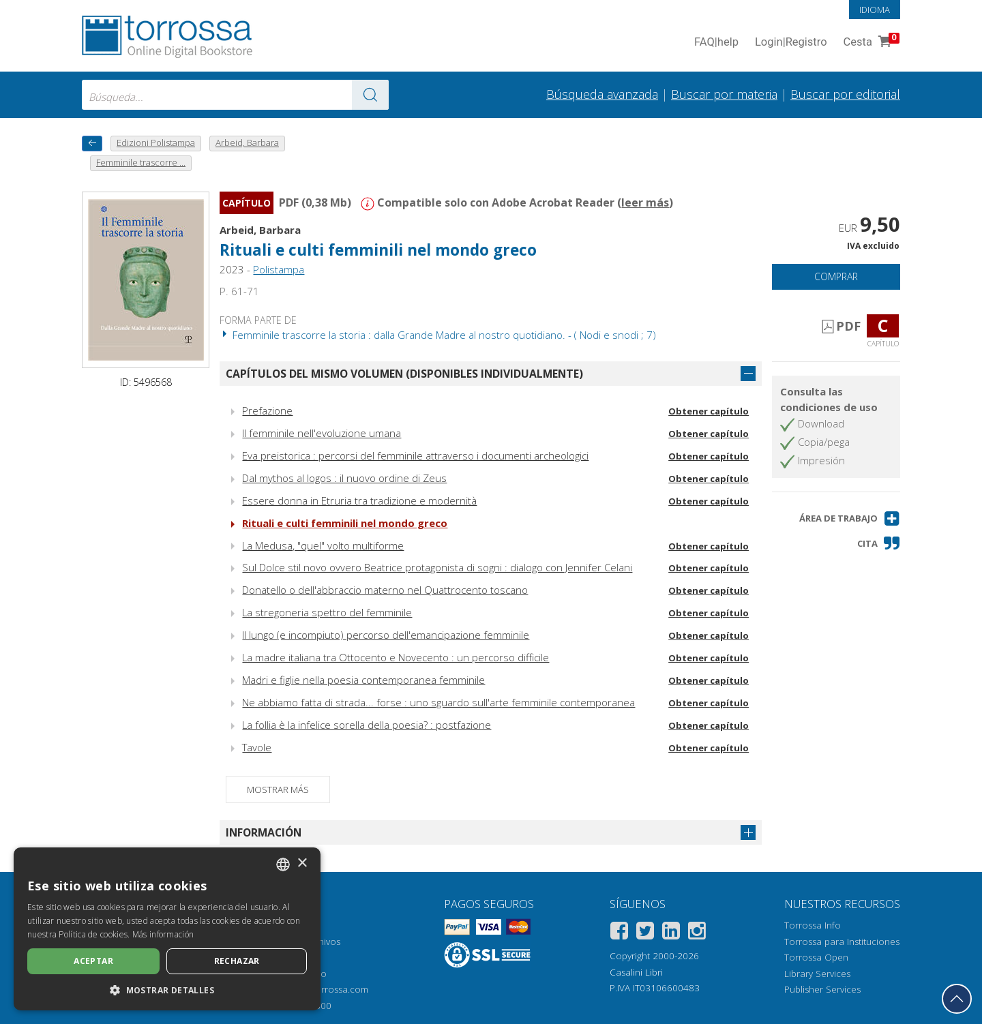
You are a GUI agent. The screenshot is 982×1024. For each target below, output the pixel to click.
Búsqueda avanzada (602, 94)
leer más (645, 202)
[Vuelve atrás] (92, 143)
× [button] (302, 863)
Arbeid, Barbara (260, 230)
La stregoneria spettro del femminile (327, 612)
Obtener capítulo (708, 411)
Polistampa (278, 269)
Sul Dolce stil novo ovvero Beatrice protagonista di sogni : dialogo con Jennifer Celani (437, 567)
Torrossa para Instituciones (841, 941)
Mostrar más (278, 789)
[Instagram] (697, 933)
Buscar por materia (724, 94)
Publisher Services (822, 989)
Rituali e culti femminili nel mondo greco (378, 250)
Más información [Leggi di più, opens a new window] (163, 934)
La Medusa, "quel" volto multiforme (323, 545)
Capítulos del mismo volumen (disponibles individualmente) (404, 373)
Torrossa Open (816, 957)
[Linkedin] (671, 933)
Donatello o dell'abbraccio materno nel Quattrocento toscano (385, 590)
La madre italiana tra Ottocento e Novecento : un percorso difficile (395, 657)
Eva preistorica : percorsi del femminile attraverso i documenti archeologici (415, 455)
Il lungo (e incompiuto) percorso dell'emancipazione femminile (385, 635)
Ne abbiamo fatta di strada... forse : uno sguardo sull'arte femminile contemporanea (438, 702)
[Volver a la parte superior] (957, 999)
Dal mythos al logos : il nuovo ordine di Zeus (344, 478)
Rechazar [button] (237, 961)
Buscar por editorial (845, 94)
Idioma (874, 9)
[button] (849, 518)
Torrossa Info (812, 925)
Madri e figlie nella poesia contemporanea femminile (363, 680)
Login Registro (791, 42)
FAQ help (716, 42)
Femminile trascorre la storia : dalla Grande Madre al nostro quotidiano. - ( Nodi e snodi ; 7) (438, 335)
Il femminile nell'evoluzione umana (321, 433)
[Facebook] (619, 933)
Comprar (836, 276)
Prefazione (267, 410)
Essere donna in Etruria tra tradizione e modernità (359, 500)
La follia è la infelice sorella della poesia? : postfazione (366, 725)
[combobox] (235, 95)
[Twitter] (645, 933)
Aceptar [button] (93, 961)
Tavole (256, 747)
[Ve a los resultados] (370, 95)
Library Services (817, 973)
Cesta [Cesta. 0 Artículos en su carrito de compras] (870, 43)
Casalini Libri (636, 972)
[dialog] (167, 928)
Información (263, 832)
